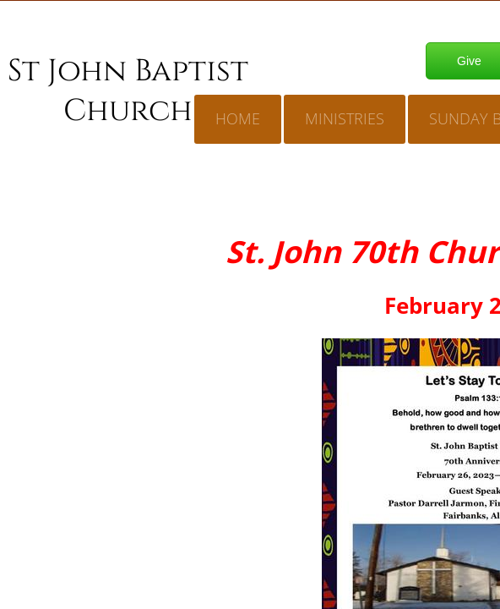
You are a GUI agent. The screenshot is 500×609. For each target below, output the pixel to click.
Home (237, 118)
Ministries (344, 118)
